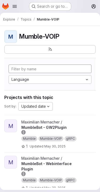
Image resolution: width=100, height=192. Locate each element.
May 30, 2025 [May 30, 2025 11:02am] (55, 146)
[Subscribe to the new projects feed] (50, 49)
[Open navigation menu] (14, 6)
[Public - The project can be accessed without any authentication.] (23, 132)
